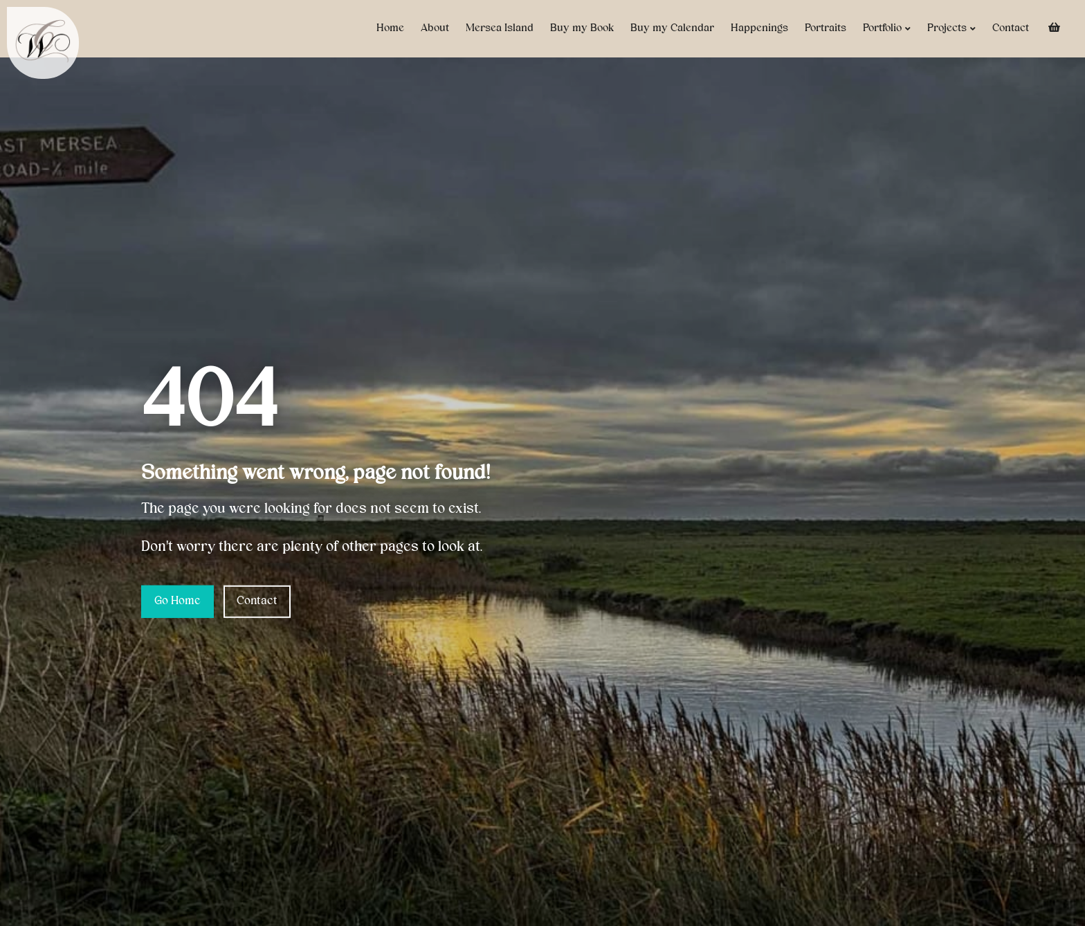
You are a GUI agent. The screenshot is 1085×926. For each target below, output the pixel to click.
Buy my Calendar (672, 28)
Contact (1010, 28)
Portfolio (887, 29)
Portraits (825, 28)
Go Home (177, 601)
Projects (951, 29)
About (435, 28)
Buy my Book (582, 28)
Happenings (759, 28)
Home (390, 28)
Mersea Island (500, 28)
